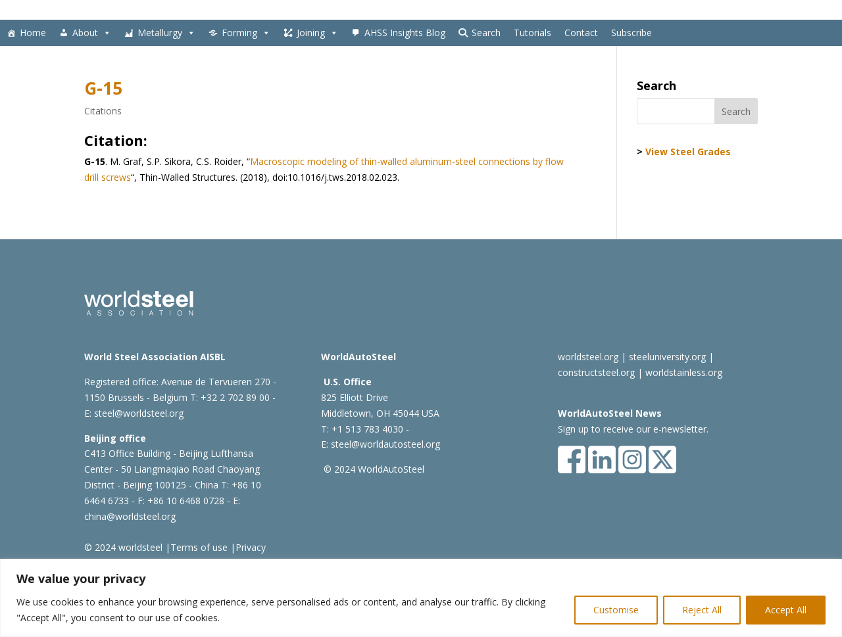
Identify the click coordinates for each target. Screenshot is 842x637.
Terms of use (199, 547)
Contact (581, 32)
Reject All (702, 609)
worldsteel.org (588, 356)
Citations (103, 111)
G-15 (103, 88)
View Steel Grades (688, 151)
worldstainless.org (683, 372)
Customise (616, 609)
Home (33, 32)
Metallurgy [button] (166, 33)
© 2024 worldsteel (123, 547)
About (91, 33)
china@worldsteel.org (130, 516)
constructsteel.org (596, 372)
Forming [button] (246, 33)
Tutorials (532, 32)
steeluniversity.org (667, 356)
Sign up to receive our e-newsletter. (633, 429)
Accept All (785, 609)
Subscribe (631, 32)
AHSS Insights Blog (404, 32)
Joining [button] (317, 33)
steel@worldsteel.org (139, 413)
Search (486, 32)
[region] (421, 598)
